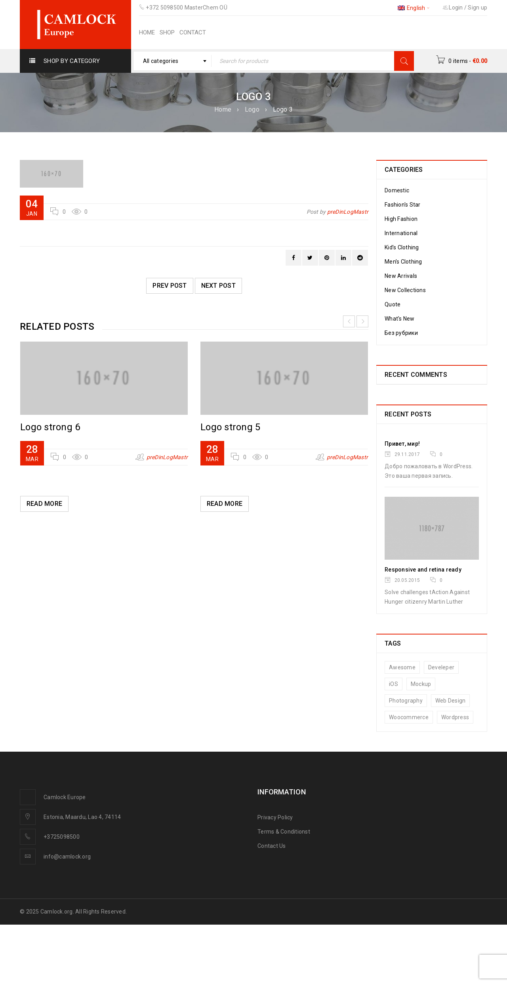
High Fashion (401, 219)
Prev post (169, 285)
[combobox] (172, 61)
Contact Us (271, 846)
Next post (218, 285)
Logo (252, 109)
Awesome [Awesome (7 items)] (402, 667)
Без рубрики (401, 333)
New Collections (405, 290)
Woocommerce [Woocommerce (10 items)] (409, 717)
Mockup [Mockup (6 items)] (421, 684)
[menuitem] (414, 7)
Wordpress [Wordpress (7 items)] (455, 717)
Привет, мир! (402, 444)
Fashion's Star (403, 204)
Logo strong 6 (50, 427)
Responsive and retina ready (423, 569)
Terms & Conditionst (283, 831)
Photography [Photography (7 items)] (406, 700)
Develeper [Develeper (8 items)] (441, 667)
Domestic (397, 190)
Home (222, 109)
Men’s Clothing (403, 261)
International (401, 233)
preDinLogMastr (348, 212)
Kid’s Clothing (402, 247)
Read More (44, 503)
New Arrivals (401, 276)
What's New (400, 318)
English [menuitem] (416, 8)
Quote (392, 304)
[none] (414, 7)
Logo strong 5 (230, 427)
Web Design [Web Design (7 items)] (450, 700)
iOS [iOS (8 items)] (393, 684)
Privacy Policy (275, 817)
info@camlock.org (67, 856)
